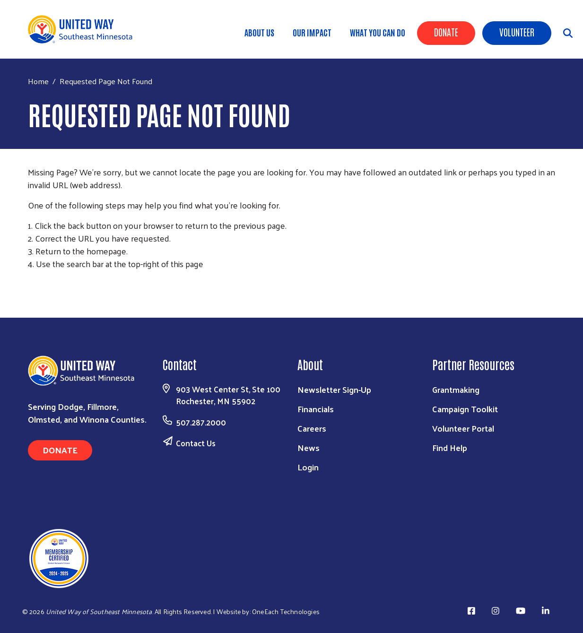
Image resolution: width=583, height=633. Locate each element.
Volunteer (516, 32)
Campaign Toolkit (465, 408)
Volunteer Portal (463, 428)
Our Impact (312, 32)
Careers (311, 428)
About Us (259, 32)
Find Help (449, 447)
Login (308, 467)
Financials (315, 408)
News (308, 447)
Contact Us (196, 443)
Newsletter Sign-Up (334, 389)
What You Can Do (377, 32)
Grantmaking (455, 389)
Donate (446, 32)
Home (38, 81)
